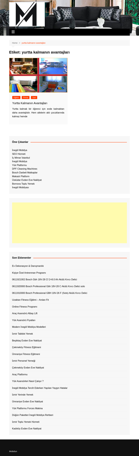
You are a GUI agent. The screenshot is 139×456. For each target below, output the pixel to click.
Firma (25, 97)
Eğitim (16, 97)
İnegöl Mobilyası (20, 187)
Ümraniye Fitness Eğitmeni (26, 354)
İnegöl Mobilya (19, 150)
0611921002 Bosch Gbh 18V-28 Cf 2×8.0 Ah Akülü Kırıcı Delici (44, 279)
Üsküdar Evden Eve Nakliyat (27, 180)
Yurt (34, 97)
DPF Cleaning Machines (24, 169)
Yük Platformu (19, 165)
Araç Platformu (20, 374)
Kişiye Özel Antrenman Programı (29, 273)
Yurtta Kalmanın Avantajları (29, 103)
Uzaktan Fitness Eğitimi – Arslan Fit (30, 300)
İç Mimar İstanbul (21, 158)
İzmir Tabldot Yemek (22, 334)
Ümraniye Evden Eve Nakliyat (27, 401)
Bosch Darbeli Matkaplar (24, 172)
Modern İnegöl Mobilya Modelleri (29, 327)
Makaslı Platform (20, 176)
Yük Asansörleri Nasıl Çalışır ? (28, 381)
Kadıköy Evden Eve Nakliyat (26, 428)
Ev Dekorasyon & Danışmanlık (28, 266)
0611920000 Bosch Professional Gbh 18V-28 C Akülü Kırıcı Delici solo (48, 286)
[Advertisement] (69, 222)
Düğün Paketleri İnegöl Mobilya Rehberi (32, 415)
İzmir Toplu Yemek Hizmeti (25, 422)
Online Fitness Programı (24, 306)
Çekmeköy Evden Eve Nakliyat (28, 367)
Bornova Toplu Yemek (23, 184)
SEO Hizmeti (19, 154)
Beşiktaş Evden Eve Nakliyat (27, 340)
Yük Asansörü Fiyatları (23, 320)
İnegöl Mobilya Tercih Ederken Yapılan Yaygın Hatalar (40, 388)
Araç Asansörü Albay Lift (24, 313)
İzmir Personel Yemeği (23, 361)
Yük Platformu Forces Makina (27, 408)
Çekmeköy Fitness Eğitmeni (26, 347)
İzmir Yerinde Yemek (22, 394)
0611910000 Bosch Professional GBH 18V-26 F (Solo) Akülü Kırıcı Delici (49, 293)
